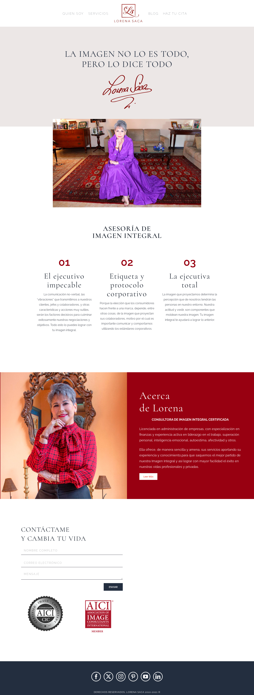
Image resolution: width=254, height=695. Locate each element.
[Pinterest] (133, 676)
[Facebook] (96, 676)
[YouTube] (145, 676)
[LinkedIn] (158, 676)
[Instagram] (121, 676)
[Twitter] (108, 676)
